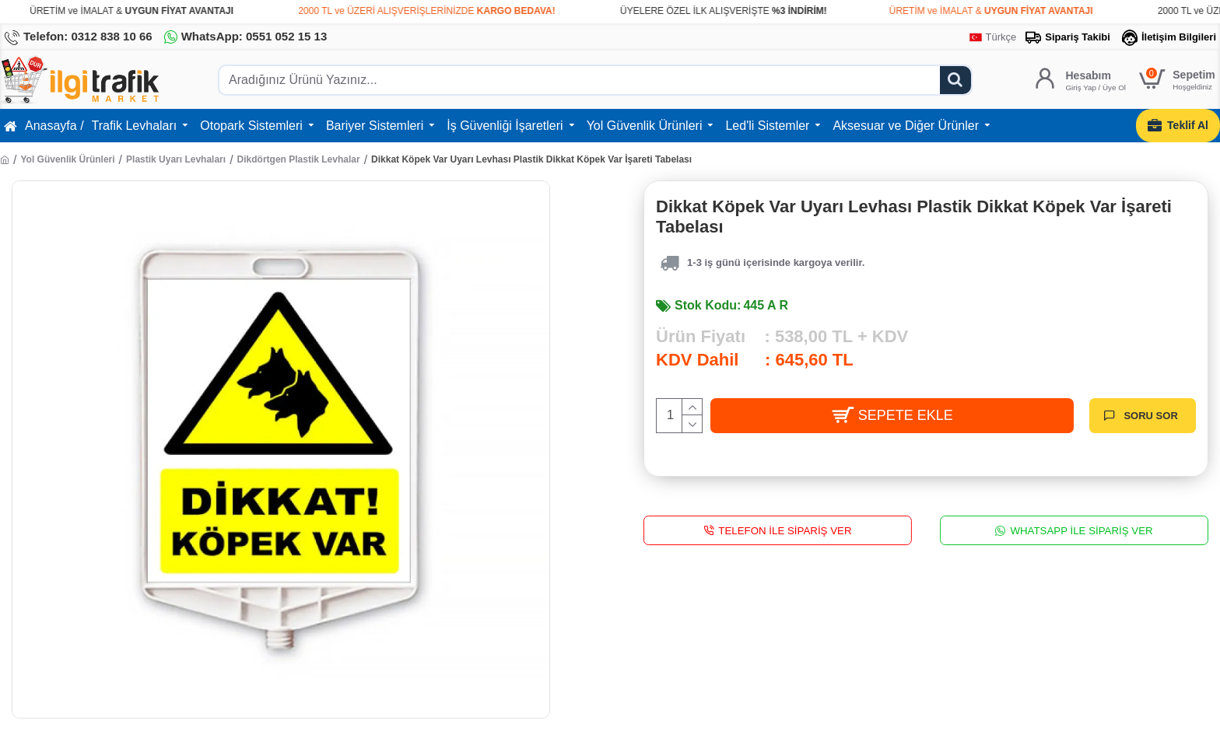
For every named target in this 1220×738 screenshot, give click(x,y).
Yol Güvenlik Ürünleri (67, 159)
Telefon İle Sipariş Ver (784, 530)
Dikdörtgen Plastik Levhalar (298, 159)
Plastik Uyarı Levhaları (176, 159)
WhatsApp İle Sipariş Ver (1081, 530)
